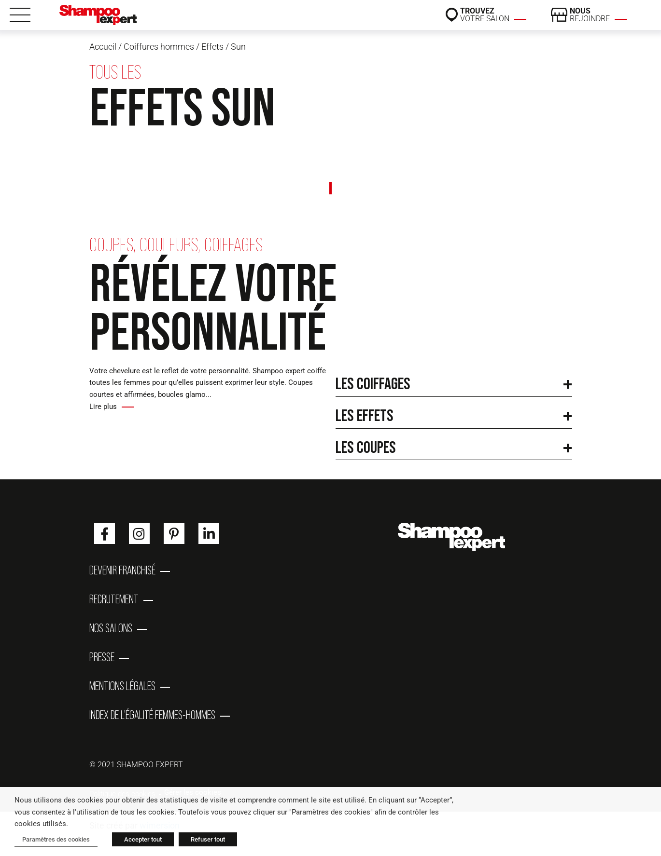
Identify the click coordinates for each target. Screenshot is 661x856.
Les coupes (366, 446)
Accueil (102, 46)
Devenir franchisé (122, 570)
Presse (101, 657)
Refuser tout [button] (208, 839)
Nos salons (110, 628)
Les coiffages (373, 383)
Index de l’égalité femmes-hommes (152, 715)
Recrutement (114, 599)
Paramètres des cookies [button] (56, 839)
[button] (454, 381)
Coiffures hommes (159, 46)
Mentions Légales (122, 686)
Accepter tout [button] (143, 839)
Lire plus (103, 406)
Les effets (365, 415)
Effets (212, 46)
